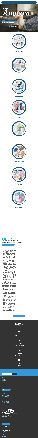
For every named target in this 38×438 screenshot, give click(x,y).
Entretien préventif (5, 380)
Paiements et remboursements (7, 398)
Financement (4, 417)
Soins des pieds (19, 117)
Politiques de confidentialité (6, 396)
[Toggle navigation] (35, 2)
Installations (4, 382)
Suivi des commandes (5, 402)
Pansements (19, 184)
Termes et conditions (5, 395)
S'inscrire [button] (14, 373)
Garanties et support (5, 400)
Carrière (3, 420)
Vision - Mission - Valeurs (6, 415)
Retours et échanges (5, 401)
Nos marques (4, 384)
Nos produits (4, 379)
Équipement (19, 75)
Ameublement (19, 96)
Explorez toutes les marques (19, 316)
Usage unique (19, 207)
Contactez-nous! (6, 424)
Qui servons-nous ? (5, 404)
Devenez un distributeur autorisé (7, 406)
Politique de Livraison (5, 397)
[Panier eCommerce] (33, 2)
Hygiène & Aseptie (19, 139)
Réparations (4, 381)
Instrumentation (19, 51)
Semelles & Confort (19, 161)
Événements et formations (6, 416)
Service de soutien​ (5, 418)
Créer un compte (6, 389)
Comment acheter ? (5, 403)
